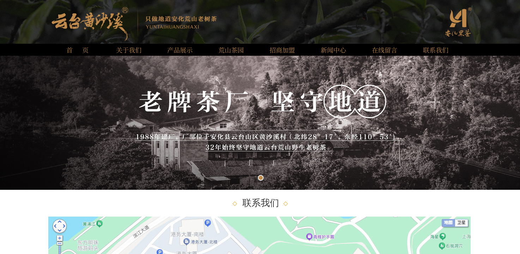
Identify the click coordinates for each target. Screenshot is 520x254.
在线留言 (384, 49)
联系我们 (435, 49)
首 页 (77, 49)
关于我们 (128, 49)
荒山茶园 (231, 49)
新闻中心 (333, 49)
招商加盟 (282, 49)
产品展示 (180, 49)
